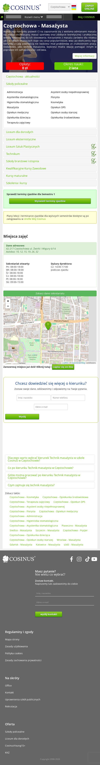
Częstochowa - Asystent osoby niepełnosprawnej (37, 506)
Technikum (13, 154)
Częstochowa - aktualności (23, 76)
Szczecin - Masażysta (47, 530)
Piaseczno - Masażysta (74, 525)
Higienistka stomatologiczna (23, 102)
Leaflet (65, 362)
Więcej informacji (84, 56)
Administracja (15, 92)
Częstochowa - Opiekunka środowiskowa (65, 497)
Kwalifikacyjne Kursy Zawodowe (26, 168)
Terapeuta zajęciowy (18, 122)
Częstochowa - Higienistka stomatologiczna (34, 520)
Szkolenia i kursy (16, 183)
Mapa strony (12, 639)
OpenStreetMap (78, 362)
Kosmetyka (57, 102)
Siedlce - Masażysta (21, 530)
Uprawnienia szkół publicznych (22, 699)
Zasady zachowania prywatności (23, 660)
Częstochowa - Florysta (22, 511)
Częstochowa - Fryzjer (75, 530)
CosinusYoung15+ (15, 745)
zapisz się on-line (63, 366)
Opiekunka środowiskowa (65, 117)
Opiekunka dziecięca (18, 117)
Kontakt (9, 692)
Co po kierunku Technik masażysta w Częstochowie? (40, 468)
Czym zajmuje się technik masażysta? (31, 485)
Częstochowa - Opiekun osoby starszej (31, 539)
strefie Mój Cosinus (35, 219)
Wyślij (22, 416)
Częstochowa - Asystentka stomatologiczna (34, 525)
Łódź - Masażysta (73, 544)
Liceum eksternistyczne (21, 139)
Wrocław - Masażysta (69, 539)
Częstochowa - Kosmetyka (24, 497)
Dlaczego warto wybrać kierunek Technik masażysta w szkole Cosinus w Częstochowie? (46, 459)
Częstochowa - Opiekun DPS (69, 501)
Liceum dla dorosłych (19, 132)
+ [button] (8, 300)
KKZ (7, 752)
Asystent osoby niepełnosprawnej (70, 92)
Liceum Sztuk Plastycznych (23, 146)
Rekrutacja (11, 706)
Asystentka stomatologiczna (22, 97)
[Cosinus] (22, 7)
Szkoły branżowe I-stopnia (22, 161)
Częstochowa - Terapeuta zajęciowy (30, 501)
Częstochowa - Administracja (26, 516)
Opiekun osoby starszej (64, 112)
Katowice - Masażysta (48, 544)
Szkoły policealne (17, 84)
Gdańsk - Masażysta (21, 544)
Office (8, 685)
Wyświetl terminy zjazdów (50, 201)
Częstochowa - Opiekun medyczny (58, 511)
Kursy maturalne (16, 176)
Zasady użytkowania (16, 646)
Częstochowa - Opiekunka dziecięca (30, 535)
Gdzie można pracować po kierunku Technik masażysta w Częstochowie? (44, 476)
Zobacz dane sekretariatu (50, 293)
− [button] (8, 306)
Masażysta (13, 107)
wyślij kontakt (48, 614)
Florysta (55, 97)
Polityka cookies (14, 653)
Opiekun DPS (58, 107)
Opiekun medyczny (18, 112)
